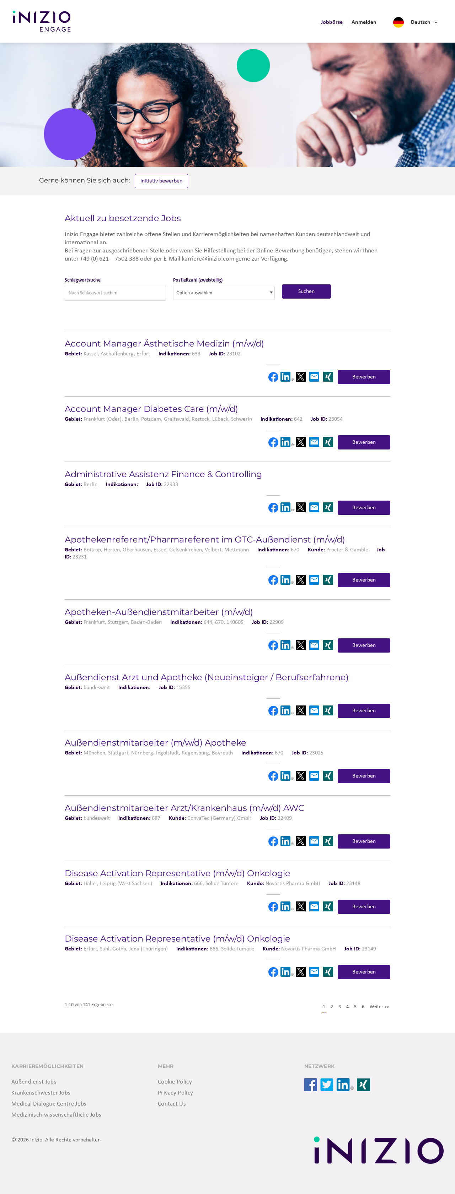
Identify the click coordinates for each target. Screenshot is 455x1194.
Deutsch (420, 22)
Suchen (306, 291)
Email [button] (314, 377)
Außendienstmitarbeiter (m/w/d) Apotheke (155, 742)
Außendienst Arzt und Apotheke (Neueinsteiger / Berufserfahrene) (207, 677)
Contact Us (172, 1104)
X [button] (300, 377)
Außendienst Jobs (34, 1082)
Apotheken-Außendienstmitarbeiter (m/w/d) (159, 612)
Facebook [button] (273, 377)
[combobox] (223, 293)
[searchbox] (208, 292)
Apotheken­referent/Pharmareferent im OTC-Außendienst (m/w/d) (205, 539)
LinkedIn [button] (287, 377)
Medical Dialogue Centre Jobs (48, 1104)
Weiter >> (379, 1007)
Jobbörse (332, 22)
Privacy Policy (175, 1093)
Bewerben (364, 377)
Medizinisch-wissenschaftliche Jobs (56, 1115)
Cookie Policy (175, 1082)
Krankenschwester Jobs (40, 1093)
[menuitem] (332, 22)
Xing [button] (328, 377)
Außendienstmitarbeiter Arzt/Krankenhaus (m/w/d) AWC (184, 808)
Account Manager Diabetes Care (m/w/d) (151, 409)
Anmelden (364, 22)
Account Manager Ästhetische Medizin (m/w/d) (164, 343)
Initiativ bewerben (162, 181)
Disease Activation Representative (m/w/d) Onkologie (177, 873)
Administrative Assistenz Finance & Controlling (163, 474)
